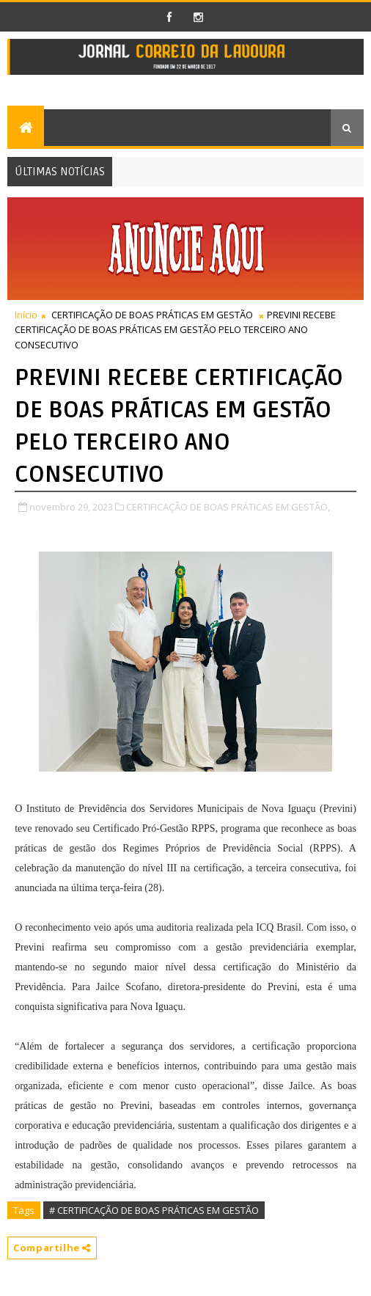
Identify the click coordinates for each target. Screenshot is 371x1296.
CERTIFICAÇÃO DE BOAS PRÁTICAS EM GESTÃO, (228, 506)
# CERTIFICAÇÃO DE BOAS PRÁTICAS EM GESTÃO (154, 1210)
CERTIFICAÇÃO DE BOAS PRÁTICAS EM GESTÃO (152, 314)
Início (26, 314)
